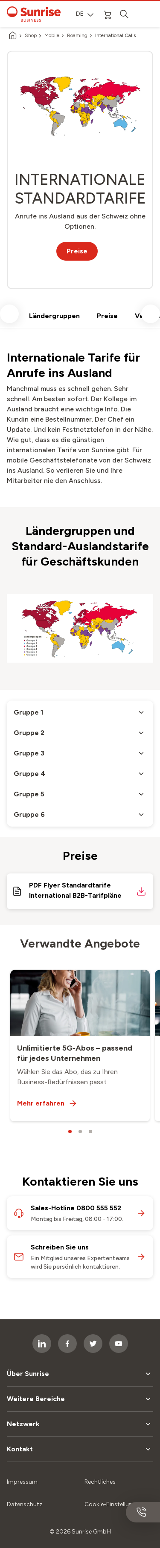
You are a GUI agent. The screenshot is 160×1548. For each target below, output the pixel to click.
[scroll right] (150, 313)
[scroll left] (9, 313)
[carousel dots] (70, 1131)
